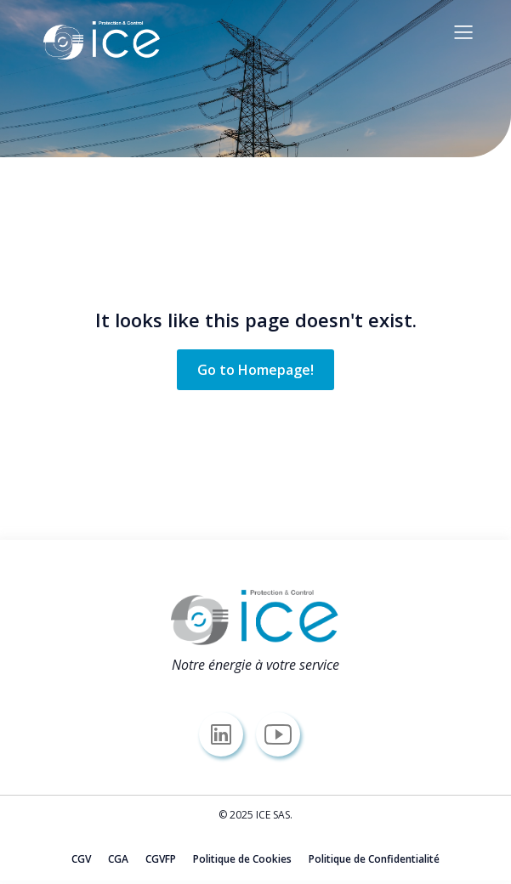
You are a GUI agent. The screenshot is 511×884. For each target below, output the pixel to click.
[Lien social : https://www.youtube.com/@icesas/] (284, 734)
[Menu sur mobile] (464, 31)
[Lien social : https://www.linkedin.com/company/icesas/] (227, 734)
